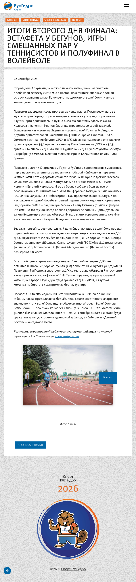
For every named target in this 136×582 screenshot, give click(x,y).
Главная (12, 20)
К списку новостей (30, 445)
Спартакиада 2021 (55, 20)
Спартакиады (31, 20)
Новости (77, 20)
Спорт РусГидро (73, 569)
